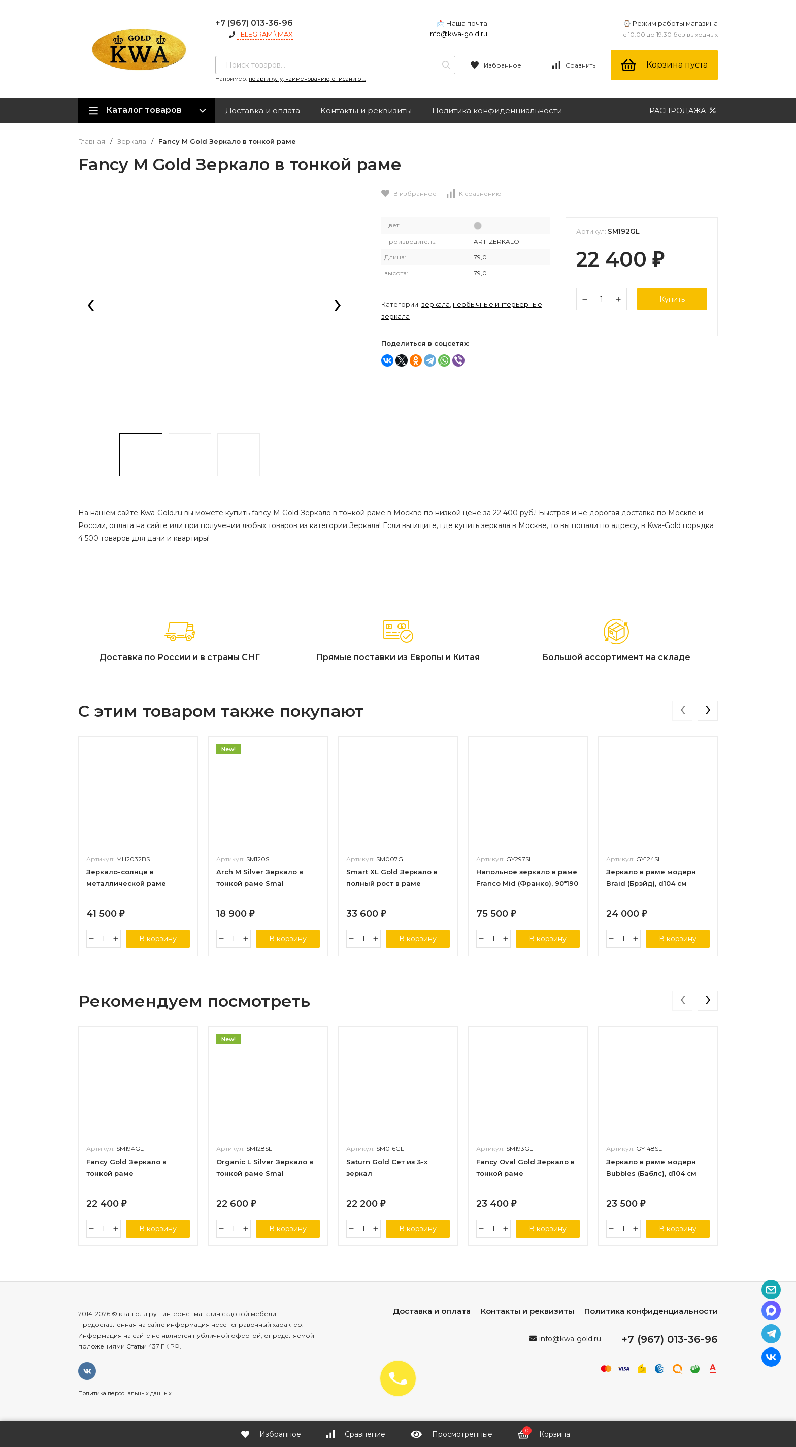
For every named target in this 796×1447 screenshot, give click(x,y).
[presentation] (91, 306)
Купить (672, 299)
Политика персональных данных (125, 1393)
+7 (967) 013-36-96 (254, 23)
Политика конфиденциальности (497, 110)
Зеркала (131, 141)
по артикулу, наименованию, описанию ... (307, 78)
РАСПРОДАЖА (683, 110)
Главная (91, 141)
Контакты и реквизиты (366, 110)
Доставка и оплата (262, 110)
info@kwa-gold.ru (457, 33)
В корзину (158, 938)
